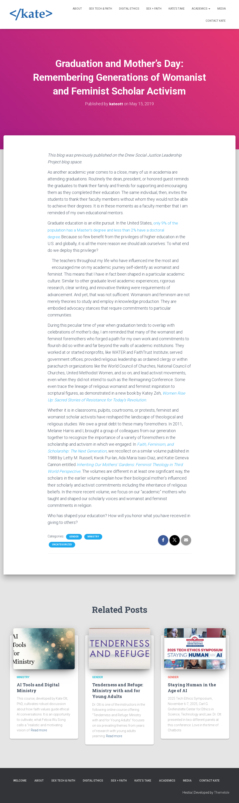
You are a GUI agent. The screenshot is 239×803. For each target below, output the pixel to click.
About (77, 8)
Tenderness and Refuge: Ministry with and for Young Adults (117, 690)
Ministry (93, 536)
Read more (39, 730)
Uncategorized (62, 544)
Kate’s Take (177, 8)
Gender (74, 536)
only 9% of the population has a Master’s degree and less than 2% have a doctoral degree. (113, 230)
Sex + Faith (154, 8)
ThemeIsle (221, 792)
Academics (201, 8)
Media (221, 8)
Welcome (20, 780)
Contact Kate (216, 20)
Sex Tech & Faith (100, 8)
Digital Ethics (129, 8)
